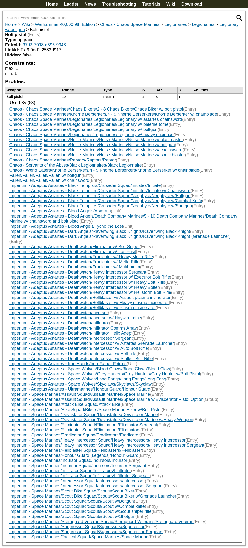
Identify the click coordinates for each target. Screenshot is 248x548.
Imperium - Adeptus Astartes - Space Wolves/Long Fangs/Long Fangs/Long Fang (87, 379)
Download (191, 4)
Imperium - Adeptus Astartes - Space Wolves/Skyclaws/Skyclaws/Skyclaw (80, 384)
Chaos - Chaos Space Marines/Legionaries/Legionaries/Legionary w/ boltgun (83, 129)
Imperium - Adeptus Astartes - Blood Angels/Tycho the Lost (66, 226)
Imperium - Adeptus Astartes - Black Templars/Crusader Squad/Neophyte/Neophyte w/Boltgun (100, 195)
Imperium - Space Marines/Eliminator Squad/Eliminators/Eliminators (74, 429)
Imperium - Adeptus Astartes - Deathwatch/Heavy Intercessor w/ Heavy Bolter (84, 287)
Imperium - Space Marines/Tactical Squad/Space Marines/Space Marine (78, 536)
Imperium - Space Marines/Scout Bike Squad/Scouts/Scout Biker (71, 491)
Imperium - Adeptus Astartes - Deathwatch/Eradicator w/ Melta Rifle (74, 261)
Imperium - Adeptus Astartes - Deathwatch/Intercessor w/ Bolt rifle (72, 353)
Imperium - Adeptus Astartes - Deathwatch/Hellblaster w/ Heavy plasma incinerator (89, 302)
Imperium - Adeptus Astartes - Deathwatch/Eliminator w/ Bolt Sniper (74, 246)
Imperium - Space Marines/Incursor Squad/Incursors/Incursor (68, 460)
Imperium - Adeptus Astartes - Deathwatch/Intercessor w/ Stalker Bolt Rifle (81, 358)
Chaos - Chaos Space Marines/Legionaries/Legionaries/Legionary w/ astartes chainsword (95, 119)
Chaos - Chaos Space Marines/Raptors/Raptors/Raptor (62, 160)
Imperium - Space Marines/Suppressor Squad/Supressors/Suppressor (77, 526)
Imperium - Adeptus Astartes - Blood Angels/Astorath (60, 211)
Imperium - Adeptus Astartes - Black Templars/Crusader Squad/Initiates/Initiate (85, 185)
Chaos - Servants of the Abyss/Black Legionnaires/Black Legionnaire (75, 165)
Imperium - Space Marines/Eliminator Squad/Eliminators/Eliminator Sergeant (83, 424)
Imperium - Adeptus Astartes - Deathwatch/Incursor (58, 312)
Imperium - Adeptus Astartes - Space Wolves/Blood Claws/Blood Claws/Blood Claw (89, 368)
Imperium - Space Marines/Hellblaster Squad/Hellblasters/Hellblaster (75, 450)
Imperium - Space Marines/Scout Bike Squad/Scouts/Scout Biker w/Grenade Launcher (92, 496)
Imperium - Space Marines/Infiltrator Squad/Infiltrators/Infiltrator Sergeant (79, 475)
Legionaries (175, 24)
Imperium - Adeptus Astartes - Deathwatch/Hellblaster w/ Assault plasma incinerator (89, 297)
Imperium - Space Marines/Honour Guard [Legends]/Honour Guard (74, 455)
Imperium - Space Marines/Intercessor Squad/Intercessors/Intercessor (77, 480)
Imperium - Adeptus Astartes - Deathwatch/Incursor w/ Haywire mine (75, 317)
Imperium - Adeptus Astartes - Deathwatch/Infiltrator (59, 323)
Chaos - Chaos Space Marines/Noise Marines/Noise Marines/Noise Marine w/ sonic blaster (97, 155)
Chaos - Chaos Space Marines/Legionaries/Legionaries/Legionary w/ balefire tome (89, 124)
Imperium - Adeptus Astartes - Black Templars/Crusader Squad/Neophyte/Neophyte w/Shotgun (100, 205)
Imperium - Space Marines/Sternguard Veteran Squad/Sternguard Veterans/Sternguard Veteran (101, 521)
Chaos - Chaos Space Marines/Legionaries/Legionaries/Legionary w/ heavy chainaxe (91, 134)
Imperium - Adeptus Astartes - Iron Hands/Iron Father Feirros (68, 363)
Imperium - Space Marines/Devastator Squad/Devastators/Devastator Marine (83, 414)
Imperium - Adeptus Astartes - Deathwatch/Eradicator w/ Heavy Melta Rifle (81, 256)
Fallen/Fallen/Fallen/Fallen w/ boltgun (45, 175)
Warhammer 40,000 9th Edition (65, 24)
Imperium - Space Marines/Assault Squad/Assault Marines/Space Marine (79, 394)
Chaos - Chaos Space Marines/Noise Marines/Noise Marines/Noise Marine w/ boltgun (92, 144)
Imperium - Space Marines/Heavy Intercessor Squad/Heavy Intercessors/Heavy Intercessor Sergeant (106, 445)
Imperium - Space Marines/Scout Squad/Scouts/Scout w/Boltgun (71, 501)
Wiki (170, 4)
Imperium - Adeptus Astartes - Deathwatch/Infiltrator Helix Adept (70, 333)
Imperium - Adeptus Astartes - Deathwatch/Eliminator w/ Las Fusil (72, 251)
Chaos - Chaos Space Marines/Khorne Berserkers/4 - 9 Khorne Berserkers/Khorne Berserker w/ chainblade (113, 114)
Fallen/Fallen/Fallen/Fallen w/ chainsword (49, 180)
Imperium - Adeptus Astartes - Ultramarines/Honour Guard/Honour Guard (79, 389)
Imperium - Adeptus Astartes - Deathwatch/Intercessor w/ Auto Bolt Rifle (78, 348)
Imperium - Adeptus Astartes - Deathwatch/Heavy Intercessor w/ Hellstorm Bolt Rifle (90, 292)
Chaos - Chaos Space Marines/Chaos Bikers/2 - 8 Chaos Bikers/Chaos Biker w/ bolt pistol (96, 109)
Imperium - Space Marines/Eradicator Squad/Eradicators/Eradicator (74, 435)
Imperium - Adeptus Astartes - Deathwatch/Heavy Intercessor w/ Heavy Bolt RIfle (87, 282)
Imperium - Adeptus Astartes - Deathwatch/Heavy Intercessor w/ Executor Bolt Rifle (89, 277)
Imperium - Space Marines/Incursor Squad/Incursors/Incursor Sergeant (77, 465)
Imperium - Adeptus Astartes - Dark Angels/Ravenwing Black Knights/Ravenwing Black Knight (99, 231)
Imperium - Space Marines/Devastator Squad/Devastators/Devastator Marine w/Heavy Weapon (101, 419)
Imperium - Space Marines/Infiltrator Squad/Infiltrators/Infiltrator (70, 470)
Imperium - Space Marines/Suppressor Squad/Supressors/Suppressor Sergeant (86, 531)
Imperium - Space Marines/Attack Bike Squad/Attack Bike (64, 404)
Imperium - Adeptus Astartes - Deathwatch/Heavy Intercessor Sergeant (77, 272)
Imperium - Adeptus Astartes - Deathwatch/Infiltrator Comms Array (73, 328)
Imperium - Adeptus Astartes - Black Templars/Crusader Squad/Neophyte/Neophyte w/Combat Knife (105, 200)
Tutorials (151, 4)
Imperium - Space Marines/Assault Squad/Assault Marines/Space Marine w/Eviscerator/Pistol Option (106, 399)
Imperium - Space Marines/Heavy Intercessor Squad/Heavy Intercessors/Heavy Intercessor (97, 440)
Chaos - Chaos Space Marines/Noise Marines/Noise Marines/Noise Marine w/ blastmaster (96, 139)
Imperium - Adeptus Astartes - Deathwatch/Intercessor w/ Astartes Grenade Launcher (91, 343)
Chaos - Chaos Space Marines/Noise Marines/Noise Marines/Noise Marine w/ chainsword (96, 149)
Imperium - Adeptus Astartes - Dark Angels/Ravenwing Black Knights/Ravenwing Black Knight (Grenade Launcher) (120, 236)
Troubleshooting (119, 4)
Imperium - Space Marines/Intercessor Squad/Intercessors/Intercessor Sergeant (86, 486)
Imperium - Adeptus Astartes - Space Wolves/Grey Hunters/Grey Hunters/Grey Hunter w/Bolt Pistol (104, 373)
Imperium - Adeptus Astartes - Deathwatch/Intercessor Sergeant (71, 338)
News (90, 4)
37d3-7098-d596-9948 (44, 44)
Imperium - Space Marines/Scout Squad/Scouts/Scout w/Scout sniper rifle (80, 511)
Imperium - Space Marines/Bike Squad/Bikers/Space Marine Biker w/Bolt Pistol (85, 409)
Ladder (71, 4)
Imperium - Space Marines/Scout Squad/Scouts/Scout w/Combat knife (77, 506)
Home (52, 4)
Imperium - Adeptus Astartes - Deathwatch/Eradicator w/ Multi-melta (74, 267)
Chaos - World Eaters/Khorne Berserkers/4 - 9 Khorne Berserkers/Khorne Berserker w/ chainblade (104, 170)
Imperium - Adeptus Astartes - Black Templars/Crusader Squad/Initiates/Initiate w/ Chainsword (100, 190)
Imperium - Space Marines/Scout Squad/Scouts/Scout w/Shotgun (72, 516)
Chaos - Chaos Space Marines (129, 24)
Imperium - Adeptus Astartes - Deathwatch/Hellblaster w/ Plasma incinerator (82, 307)
